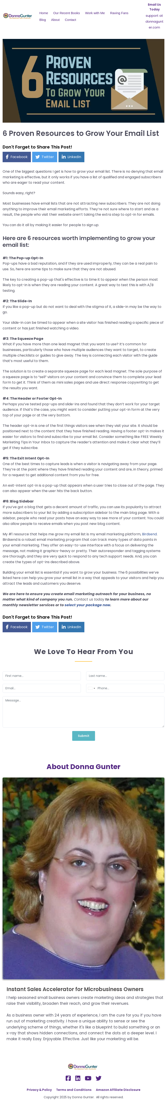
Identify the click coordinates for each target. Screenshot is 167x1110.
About (55, 20)
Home (43, 13)
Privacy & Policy (39, 1089)
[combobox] (91, 688)
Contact (70, 20)
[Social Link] (68, 1078)
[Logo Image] (18, 16)
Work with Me (95, 13)
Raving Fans (119, 13)
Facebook (19, 156)
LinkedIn (74, 156)
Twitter (48, 156)
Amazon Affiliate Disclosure (118, 1089)
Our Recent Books (66, 13)
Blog (42, 20)
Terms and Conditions (74, 1089)
